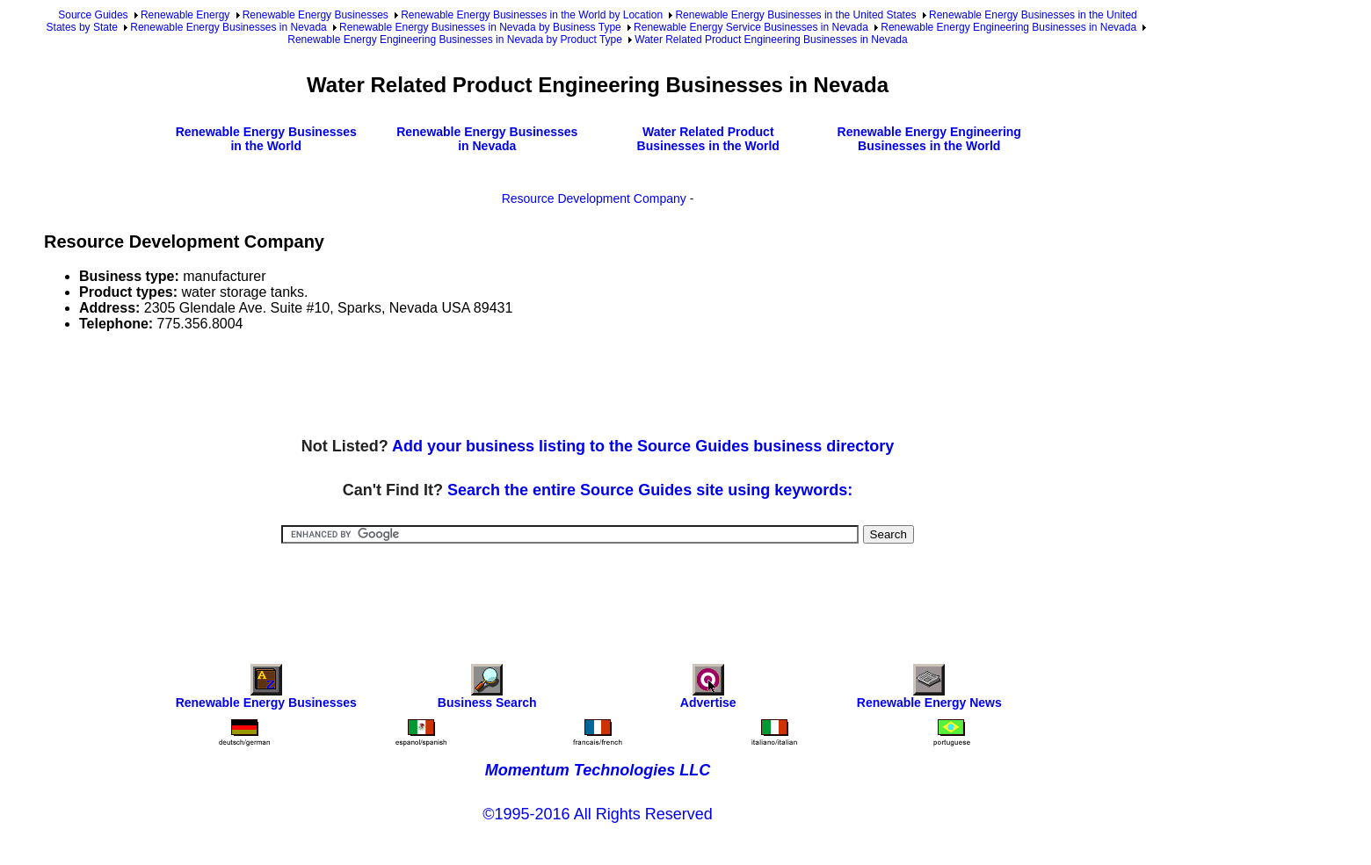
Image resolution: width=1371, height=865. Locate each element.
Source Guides (92, 15)
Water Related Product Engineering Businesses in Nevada (771, 39)
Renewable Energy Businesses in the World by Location (532, 15)
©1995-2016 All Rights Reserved (597, 814)
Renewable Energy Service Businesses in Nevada (751, 27)
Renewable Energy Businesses (315, 15)
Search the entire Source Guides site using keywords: (649, 490)
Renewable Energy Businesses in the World (266, 139)
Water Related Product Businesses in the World (708, 139)
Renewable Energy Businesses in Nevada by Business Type (480, 27)
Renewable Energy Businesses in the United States (795, 15)
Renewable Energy (185, 15)
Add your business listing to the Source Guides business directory (643, 446)
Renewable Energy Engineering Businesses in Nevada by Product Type (454, 39)
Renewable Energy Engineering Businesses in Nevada (1008, 27)
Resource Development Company (594, 198)
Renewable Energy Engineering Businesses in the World (929, 139)
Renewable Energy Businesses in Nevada (228, 27)
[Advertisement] (364, 385)
